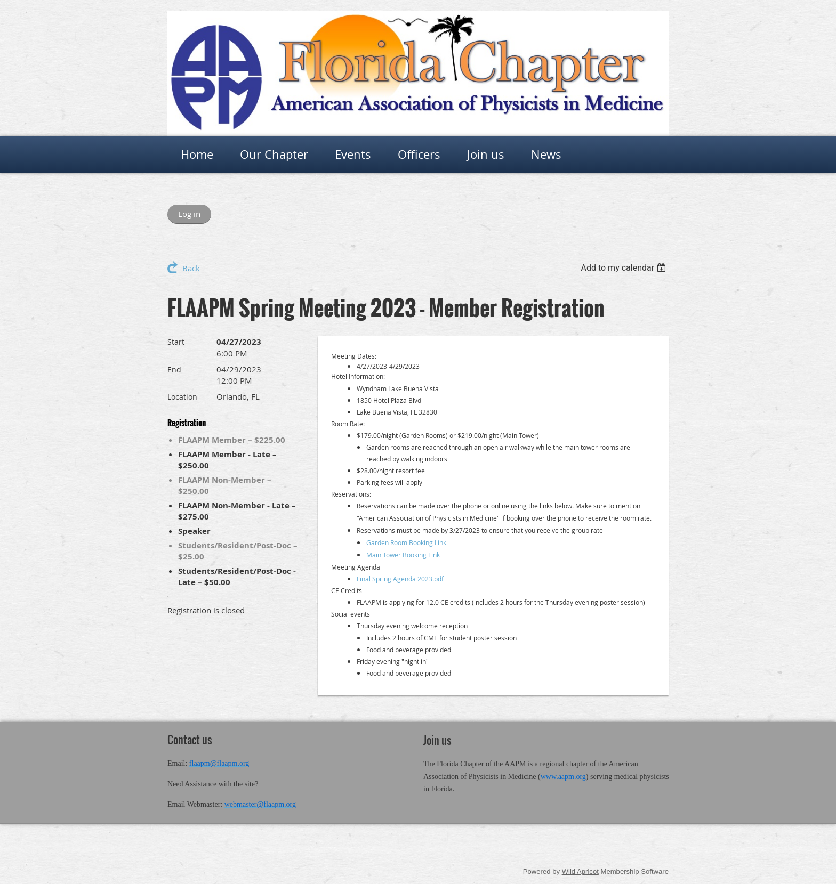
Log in (189, 213)
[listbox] (625, 267)
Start (175, 342)
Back (191, 268)
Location (182, 397)
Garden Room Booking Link (406, 542)
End (174, 369)
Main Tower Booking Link (403, 554)
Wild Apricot (580, 871)
